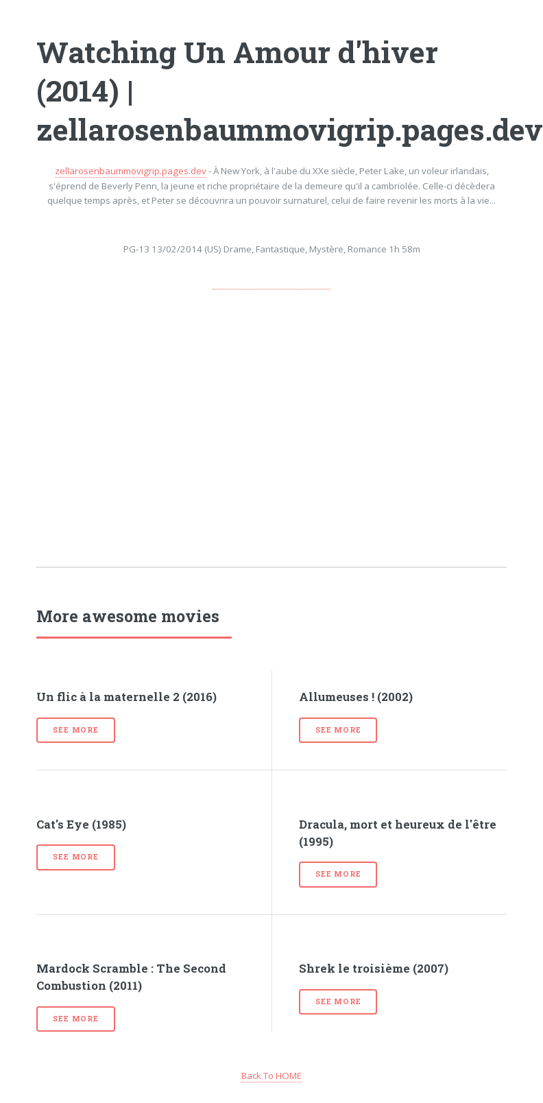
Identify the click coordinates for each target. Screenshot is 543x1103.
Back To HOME (271, 1075)
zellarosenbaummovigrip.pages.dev (130, 171)
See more (75, 730)
